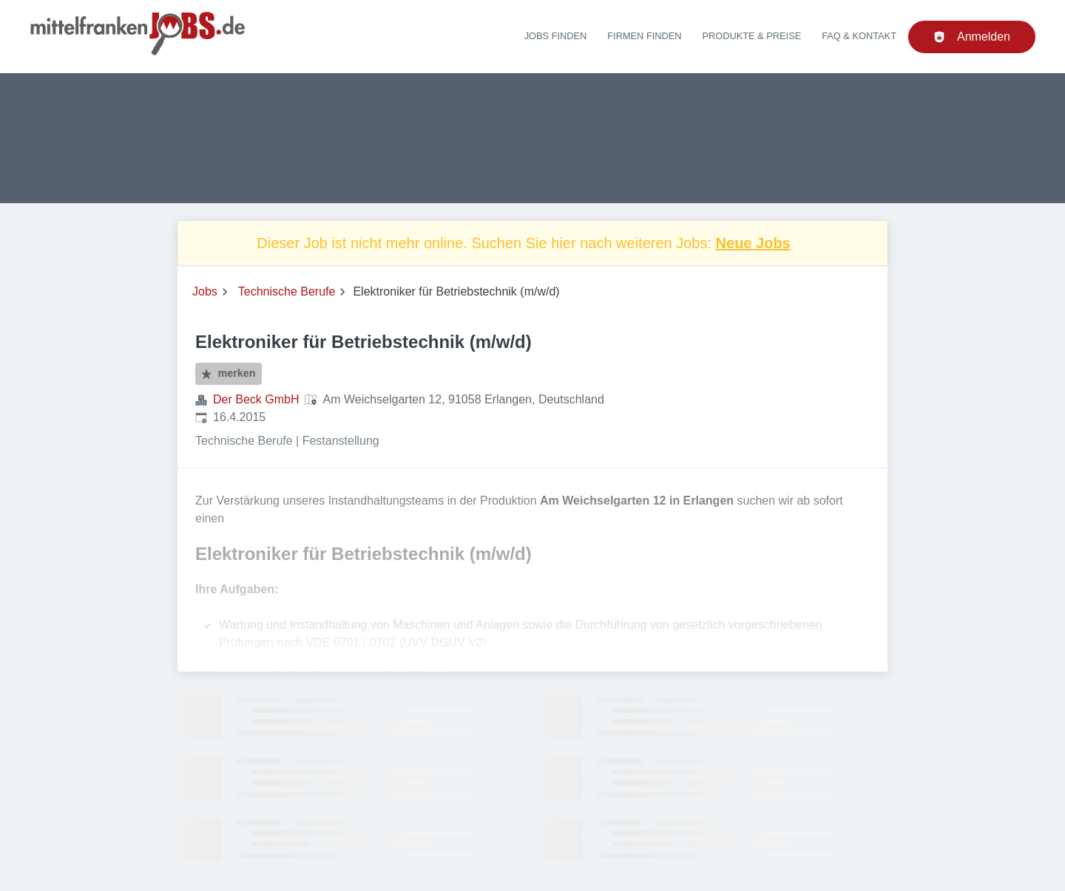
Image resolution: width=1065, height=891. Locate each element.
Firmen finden (644, 35)
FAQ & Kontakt (859, 35)
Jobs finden (555, 35)
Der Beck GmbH (256, 399)
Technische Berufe (287, 291)
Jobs (204, 291)
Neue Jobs (753, 243)
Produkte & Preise (752, 35)
